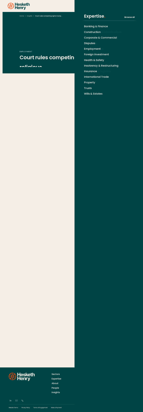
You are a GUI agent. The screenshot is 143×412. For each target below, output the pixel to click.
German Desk (83, 391)
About (121, 5)
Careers (81, 382)
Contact (81, 374)
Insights (131, 5)
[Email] (16, 400)
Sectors (87, 5)
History (81, 378)
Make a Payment (56, 408)
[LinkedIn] (10, 400)
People (111, 5)
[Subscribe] (133, 378)
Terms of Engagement (40, 408)
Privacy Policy (26, 408)
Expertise (99, 5)
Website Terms (13, 408)
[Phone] (22, 400)
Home (22, 16)
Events (81, 387)
